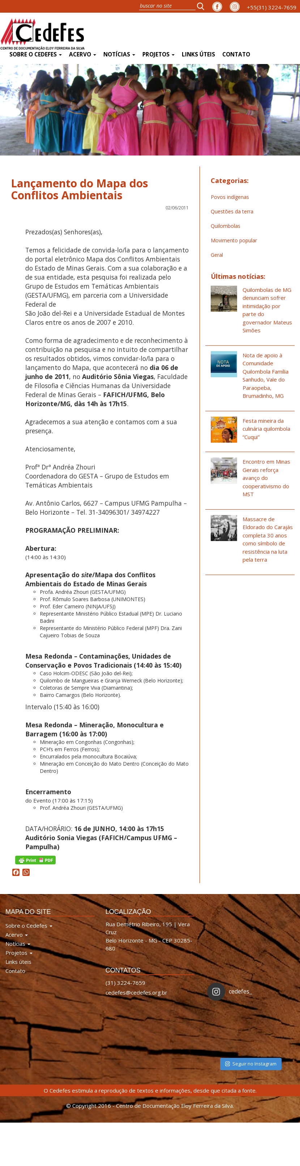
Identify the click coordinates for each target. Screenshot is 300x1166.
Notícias (119, 54)
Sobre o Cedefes (35, 54)
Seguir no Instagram (251, 1063)
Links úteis (198, 54)
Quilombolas (225, 225)
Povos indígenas (230, 196)
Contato (236, 54)
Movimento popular (234, 240)
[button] (203, 6)
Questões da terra (232, 211)
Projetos (158, 54)
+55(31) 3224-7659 (271, 7)
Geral (217, 254)
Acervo (82, 54)
